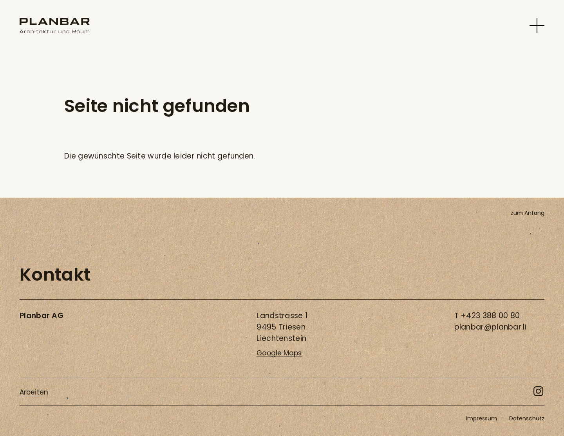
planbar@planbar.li (490, 327)
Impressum (481, 418)
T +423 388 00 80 (487, 315)
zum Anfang (527, 213)
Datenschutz (526, 418)
